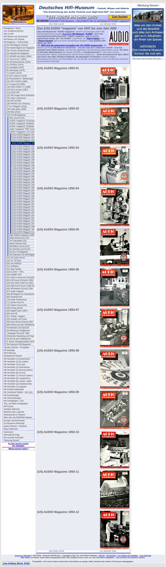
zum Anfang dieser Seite (16, 563)
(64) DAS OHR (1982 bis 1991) (19, 283)
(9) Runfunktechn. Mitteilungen (19, 79)
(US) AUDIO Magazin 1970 (23, 199)
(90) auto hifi (11, 313)
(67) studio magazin (15, 291)
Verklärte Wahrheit (12, 409)
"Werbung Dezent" (12, 440)
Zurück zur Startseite (23, 556)
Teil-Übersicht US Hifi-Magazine (23, 254)
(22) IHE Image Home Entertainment (21, 95)
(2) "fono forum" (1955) (16, 59)
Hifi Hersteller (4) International (17, 367)
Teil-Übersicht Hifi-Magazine (18, 344)
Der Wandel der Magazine (17, 53)
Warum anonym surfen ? (18, 449)
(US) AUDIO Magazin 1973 (23, 207)
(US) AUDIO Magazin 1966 (23, 188)
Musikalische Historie (13, 356)
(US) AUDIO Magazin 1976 (23, 215)
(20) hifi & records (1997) (17, 90)
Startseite (54, 21)
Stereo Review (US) (17, 243)
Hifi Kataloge (9, 350)
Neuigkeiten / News (12, 28)
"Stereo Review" (45, 41)
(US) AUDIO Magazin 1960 (23, 171)
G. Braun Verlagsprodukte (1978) (20, 341)
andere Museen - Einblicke (15, 426)
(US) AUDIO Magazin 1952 (23, 149)
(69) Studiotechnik (14, 297)
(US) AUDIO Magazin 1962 (23, 176)
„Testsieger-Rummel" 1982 (18, 333)
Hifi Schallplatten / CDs (14, 401)
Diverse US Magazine (18, 252)
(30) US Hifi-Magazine (16, 115)
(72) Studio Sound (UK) (16, 305)
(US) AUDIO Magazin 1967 (23, 190)
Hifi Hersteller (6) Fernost (14, 373)
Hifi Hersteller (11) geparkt (15, 387)
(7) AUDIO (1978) (14, 73)
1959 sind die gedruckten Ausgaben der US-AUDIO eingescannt (71, 45)
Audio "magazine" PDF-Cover (22, 129)
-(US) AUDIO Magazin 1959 (24, 168)
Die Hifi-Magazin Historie (17, 45)
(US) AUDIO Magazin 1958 (23, 165)
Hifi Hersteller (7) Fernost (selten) (18, 375)
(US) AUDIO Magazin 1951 (23, 146)
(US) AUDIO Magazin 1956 (23, 160)
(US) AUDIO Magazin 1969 (23, 196)
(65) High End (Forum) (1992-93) (20, 286)
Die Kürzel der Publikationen (18, 339)
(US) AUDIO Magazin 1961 (23, 174)
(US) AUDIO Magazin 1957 (23, 163)
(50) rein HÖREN (13, 263)
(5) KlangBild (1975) (15, 67)
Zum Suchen (120, 16)
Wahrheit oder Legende (14, 412)
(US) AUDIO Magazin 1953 (23, 151)
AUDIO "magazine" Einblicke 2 (22, 126)
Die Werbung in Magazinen (18, 330)
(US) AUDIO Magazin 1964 (23, 182)
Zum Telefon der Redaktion (127, 556)
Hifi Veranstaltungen (12, 398)
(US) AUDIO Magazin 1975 (23, 213)
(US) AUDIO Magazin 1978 (23, 221)
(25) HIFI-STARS (13, 101)
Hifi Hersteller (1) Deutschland (17, 359)
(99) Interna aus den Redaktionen (21, 324)
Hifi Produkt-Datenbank (14, 389)
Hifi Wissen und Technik (14, 39)
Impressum (8, 432)
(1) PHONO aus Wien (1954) (18, 56)
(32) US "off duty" (13, 260)
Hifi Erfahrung (10, 353)
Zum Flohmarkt (145, 556)
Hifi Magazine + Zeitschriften (16, 42)
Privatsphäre (111, 556)
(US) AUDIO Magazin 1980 (23, 226)
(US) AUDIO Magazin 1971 (23, 201)
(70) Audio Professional (16, 300)
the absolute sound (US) (19, 249)
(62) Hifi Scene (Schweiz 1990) (19, 280)
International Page (11, 435)
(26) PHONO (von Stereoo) (18, 103)
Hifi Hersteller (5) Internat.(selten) (18, 370)
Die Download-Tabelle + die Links (18, 392)
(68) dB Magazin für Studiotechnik (21, 294)
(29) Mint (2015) (13, 112)
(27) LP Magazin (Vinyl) (16, 106)
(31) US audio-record (15, 258)
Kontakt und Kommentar (14, 420)
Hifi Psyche (8, 406)
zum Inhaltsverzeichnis (13, 31)
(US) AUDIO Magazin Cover (24, 232)
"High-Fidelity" (93, 38)
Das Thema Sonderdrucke (17, 50)
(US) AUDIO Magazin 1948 (23, 137)
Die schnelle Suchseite (13, 437)
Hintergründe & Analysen (14, 415)
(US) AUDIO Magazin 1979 (23, 224)
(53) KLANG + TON (14, 272)
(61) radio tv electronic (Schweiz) (20, 277)
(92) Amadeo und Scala (16, 319)
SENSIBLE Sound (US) (19, 246)
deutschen (67, 34)
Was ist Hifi (8, 34)
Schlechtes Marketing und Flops (20, 336)
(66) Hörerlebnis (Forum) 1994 (19, 288)
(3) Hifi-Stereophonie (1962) (18, 62)
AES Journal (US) (17, 118)
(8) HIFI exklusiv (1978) (16, 76)
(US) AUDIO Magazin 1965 (23, 185)
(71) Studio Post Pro (15, 302)
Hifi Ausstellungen (11, 395)
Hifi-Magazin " (79, 34)
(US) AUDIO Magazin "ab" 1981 (26, 229)
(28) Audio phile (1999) (16, 109)
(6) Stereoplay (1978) (15, 70)
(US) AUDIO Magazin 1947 (23, 135)
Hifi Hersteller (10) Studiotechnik (18, 384)
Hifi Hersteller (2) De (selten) (16, 362)
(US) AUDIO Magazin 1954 (23, 154)
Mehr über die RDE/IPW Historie (18, 417)
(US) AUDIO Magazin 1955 (23, 157)
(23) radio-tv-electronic (16, 98)
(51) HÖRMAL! (12, 266)
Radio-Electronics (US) (19, 238)
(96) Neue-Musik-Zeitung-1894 (19, 322)
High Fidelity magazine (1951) (22, 235)
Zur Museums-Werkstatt (14, 423)
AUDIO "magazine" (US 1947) (22, 132)
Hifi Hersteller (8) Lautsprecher (17, 378)
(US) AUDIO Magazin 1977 (23, 218)
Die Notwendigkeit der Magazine (20, 48)
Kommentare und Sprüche (17, 328)
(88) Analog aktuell (14, 308)
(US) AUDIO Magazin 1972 (23, 204)
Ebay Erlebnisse (11, 429)
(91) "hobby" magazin (15, 316)
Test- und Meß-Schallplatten (16, 403)
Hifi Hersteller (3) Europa (14, 364)
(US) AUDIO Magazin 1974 (23, 210)
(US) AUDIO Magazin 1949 (23, 140)
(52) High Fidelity (13, 269)
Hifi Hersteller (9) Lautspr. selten (18, 381)
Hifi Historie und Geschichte (16, 36)
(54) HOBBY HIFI (13, 275)
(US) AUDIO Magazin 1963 (23, 179)
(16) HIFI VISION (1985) (16, 81)
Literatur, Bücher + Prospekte (16, 347)
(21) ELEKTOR (12, 92)
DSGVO (102, 556)
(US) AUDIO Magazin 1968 (23, 193)
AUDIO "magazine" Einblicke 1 (22, 123)
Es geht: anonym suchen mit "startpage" (18, 445)
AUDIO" (89, 34)
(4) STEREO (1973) (15, 65)
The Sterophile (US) (17, 241)
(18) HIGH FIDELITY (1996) (18, 87)
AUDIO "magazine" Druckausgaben (24, 121)
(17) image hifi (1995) (15, 84)
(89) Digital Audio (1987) (16, 311)
